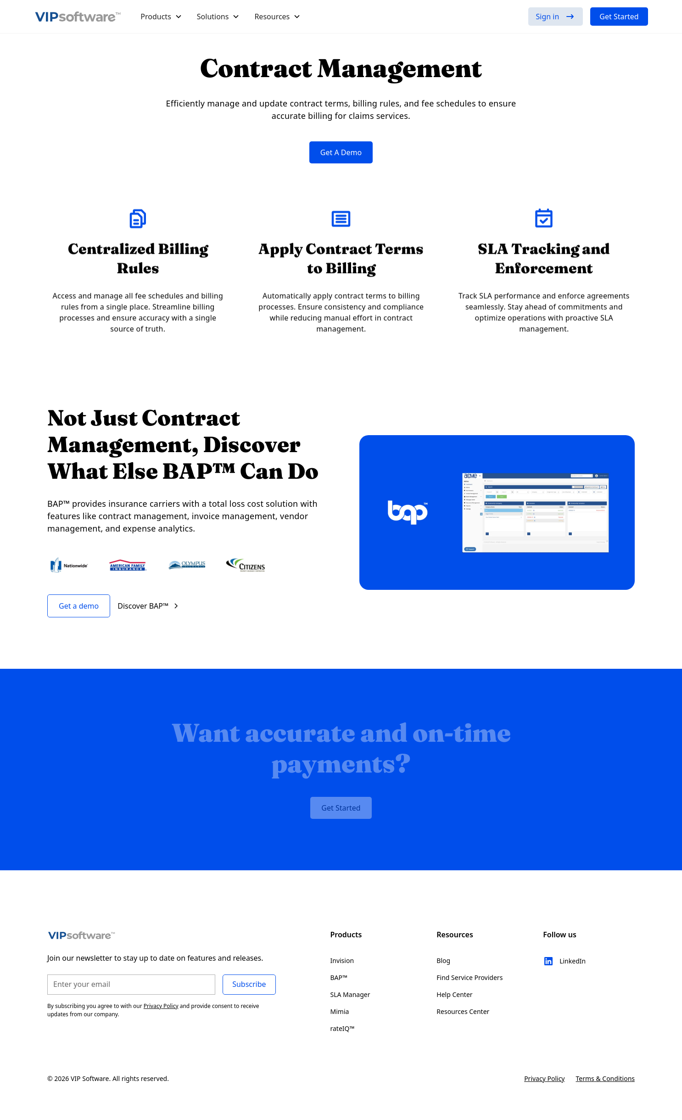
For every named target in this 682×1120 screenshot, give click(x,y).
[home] (78, 16)
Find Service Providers (469, 977)
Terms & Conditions (605, 1078)
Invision (342, 960)
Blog (443, 960)
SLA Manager (350, 994)
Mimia (339, 1011)
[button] (161, 16)
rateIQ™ (342, 1028)
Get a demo (79, 606)
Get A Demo (341, 152)
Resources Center (462, 1011)
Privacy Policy (544, 1078)
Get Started (618, 16)
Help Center (454, 994)
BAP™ (338, 977)
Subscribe (249, 984)
